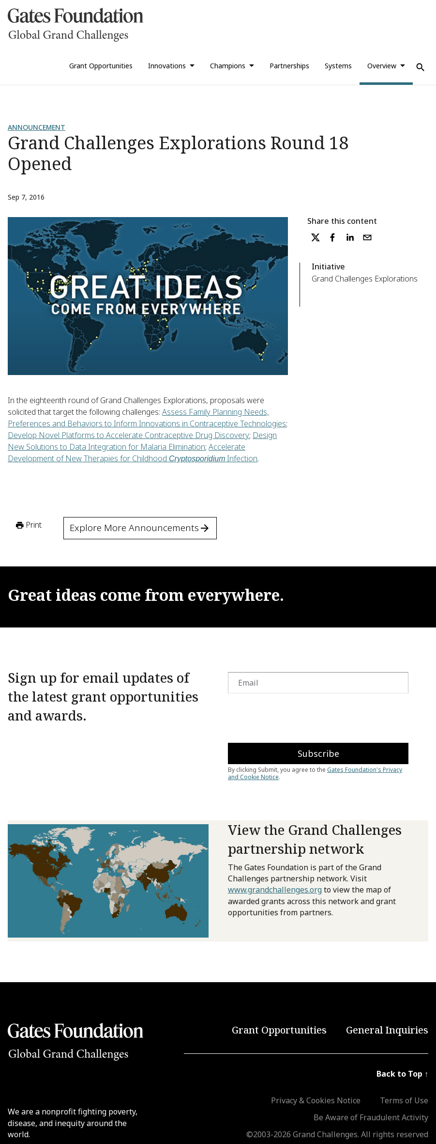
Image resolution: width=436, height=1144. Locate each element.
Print (28, 525)
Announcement (36, 127)
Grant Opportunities (101, 65)
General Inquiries (387, 1029)
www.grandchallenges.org (275, 889)
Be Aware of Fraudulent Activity (371, 1117)
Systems (338, 65)
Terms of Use (404, 1100)
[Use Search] (420, 67)
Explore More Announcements (140, 527)
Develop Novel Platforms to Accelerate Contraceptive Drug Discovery (128, 435)
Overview (381, 65)
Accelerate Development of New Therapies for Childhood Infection (132, 452)
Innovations (167, 65)
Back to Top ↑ (402, 1073)
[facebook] (332, 237)
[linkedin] (350, 237)
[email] (367, 237)
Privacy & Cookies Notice (316, 1100)
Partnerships (289, 65)
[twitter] (315, 237)
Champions (227, 65)
